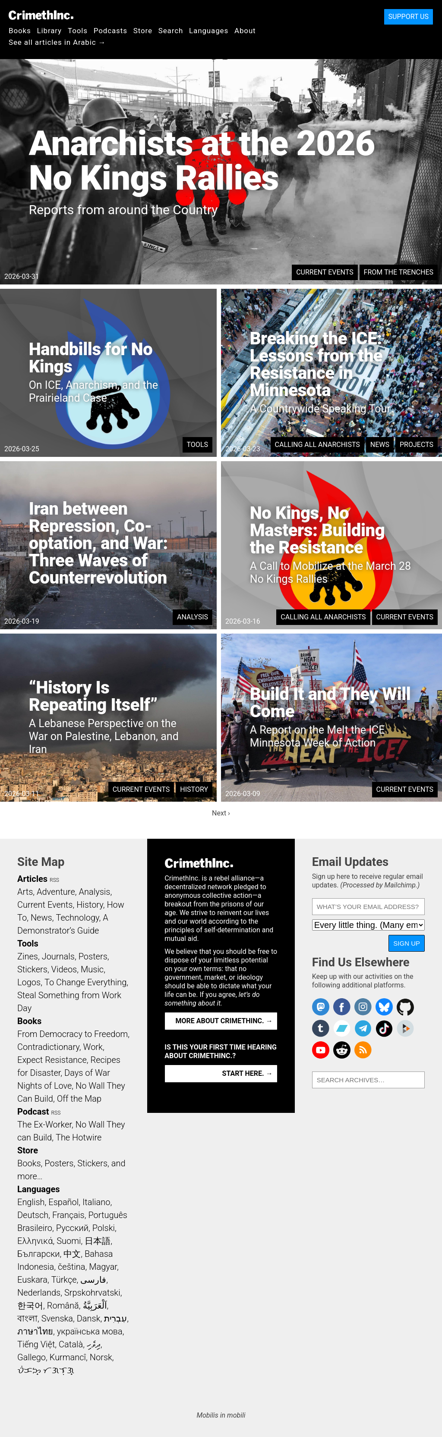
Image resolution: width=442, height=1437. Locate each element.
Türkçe (64, 1280)
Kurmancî (68, 1357)
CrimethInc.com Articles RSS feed (363, 1050)
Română (63, 1305)
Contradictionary (48, 1047)
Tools (78, 30)
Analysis (192, 617)
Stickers (32, 969)
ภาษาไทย (35, 1331)
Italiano (96, 1202)
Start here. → (247, 1073)
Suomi (69, 1241)
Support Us (408, 16)
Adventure (56, 892)
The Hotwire (78, 1137)
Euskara (32, 1280)
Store (142, 30)
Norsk (101, 1357)
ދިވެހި (94, 1344)
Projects (416, 444)
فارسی (93, 1280)
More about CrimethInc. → (224, 1021)
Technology (77, 917)
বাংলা (27, 1318)
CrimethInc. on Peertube (405, 1028)
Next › (221, 813)
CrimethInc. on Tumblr (320, 1028)
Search (170, 30)
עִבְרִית (115, 1318)
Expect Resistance (52, 1060)
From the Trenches (398, 272)
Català (71, 1344)
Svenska (57, 1318)
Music (92, 969)
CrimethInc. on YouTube (320, 1050)
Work (93, 1047)
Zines (27, 956)
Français (68, 1215)
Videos (64, 969)
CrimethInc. (41, 15)
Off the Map (79, 1098)
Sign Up (406, 943)
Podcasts (110, 30)
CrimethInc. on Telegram (363, 1028)
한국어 (30, 1305)
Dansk (89, 1318)
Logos (29, 982)
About (245, 30)
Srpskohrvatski (92, 1292)
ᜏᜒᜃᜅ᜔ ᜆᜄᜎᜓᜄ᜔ (45, 1370)
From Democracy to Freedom (72, 1034)
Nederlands (38, 1292)
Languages (208, 30)
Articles (32, 879)
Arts (25, 892)
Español (63, 1202)
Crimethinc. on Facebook (341, 1006)
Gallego (31, 1357)
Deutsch (32, 1215)
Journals (58, 956)
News (379, 444)
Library (49, 30)
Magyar (103, 1267)
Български (38, 1254)
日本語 (97, 1241)
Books (20, 30)
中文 (72, 1254)
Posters (93, 956)
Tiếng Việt (36, 1344)
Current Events (324, 272)
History (194, 789)
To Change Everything (85, 982)
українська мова (90, 1331)
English (31, 1202)
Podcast (33, 1111)
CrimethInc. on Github (405, 1006)
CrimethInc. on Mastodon (320, 1006)
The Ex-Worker (44, 1124)
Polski (103, 1228)
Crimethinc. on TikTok (384, 1028)
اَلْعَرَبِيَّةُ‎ (95, 1305)
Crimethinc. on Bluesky (384, 1006)
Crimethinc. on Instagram (363, 1006)
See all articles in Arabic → (57, 42)
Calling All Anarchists (317, 444)
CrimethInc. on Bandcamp (341, 1028)
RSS (54, 880)
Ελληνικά (35, 1241)
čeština (71, 1267)
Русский (72, 1228)
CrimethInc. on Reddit (341, 1050)
